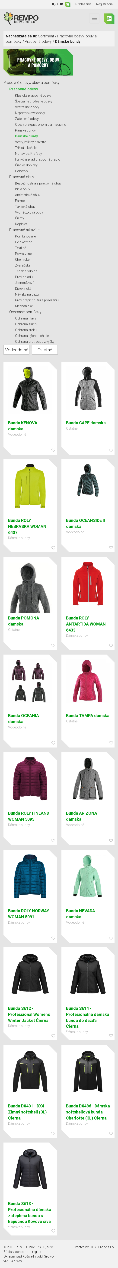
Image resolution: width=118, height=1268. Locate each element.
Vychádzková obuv (29, 212)
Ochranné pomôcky (25, 312)
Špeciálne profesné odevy (33, 101)
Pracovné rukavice (24, 230)
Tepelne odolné (26, 271)
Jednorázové (24, 283)
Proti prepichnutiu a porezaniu (37, 300)
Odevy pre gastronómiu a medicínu (40, 124)
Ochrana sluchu (26, 324)
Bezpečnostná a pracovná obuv (38, 183)
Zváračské (22, 265)
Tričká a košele (25, 148)
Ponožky (21, 171)
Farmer (20, 201)
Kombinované (25, 236)
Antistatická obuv (27, 195)
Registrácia (104, 4)
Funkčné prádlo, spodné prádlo (37, 159)
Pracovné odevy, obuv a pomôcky (31, 82)
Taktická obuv (25, 206)
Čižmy (19, 218)
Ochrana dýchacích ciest (33, 336)
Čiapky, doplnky (26, 165)
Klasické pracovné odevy (33, 95)
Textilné (20, 248)
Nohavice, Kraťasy (28, 153)
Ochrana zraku (26, 330)
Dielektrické (23, 288)
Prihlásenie (83, 4)
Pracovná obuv (21, 177)
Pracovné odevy (38, 41)
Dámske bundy (26, 136)
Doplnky (21, 224)
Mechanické (24, 306)
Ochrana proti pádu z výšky (34, 341)
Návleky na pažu (27, 294)
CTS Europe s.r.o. (102, 1247)
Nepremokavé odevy (30, 113)
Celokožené (23, 242)
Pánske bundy (25, 130)
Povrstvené (23, 254)
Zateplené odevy (27, 119)
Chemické (22, 259)
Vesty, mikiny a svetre (30, 142)
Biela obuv (22, 189)
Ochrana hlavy (25, 318)
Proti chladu (24, 277)
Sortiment (46, 36)
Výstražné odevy (27, 107)
